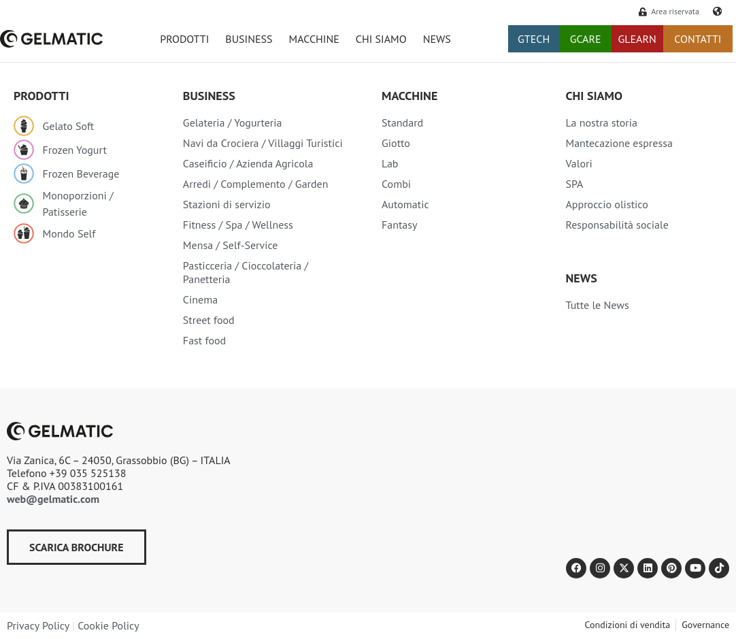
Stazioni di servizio (227, 204)
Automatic (405, 204)
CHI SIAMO (381, 39)
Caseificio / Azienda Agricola (248, 163)
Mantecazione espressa (618, 143)
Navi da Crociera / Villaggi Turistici (263, 143)
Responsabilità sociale (616, 224)
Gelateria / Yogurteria (232, 122)
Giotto (396, 143)
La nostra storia (601, 122)
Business (209, 95)
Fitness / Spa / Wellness (238, 224)
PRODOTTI (184, 39)
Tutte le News (597, 305)
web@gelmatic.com (53, 499)
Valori (578, 163)
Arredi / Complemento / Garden (256, 184)
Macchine (409, 95)
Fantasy (400, 224)
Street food (209, 320)
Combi (396, 184)
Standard (402, 122)
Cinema (200, 299)
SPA (574, 184)
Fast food (204, 340)
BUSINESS (248, 39)
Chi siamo (593, 95)
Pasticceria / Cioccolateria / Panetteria (245, 272)
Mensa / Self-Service (230, 245)
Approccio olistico (606, 204)
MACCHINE (314, 39)
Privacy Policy (38, 625)
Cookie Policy (108, 625)
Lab (390, 163)
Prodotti (41, 95)
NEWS (437, 39)
